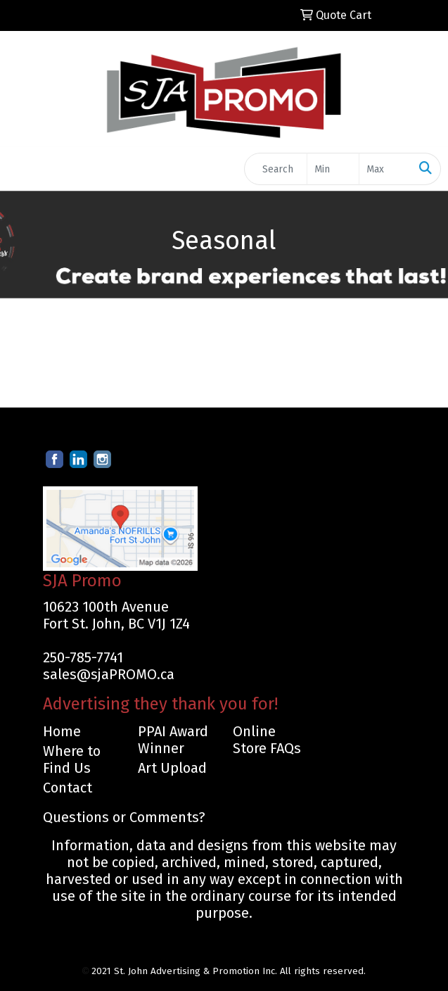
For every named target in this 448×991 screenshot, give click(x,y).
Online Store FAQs (267, 740)
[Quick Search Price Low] (333, 169)
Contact (67, 787)
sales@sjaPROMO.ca (108, 674)
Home (62, 731)
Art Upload (172, 767)
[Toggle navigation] (22, 169)
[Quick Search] (275, 169)
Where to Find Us (72, 759)
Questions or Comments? (124, 817)
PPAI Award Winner (173, 740)
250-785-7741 (83, 657)
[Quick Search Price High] (385, 169)
